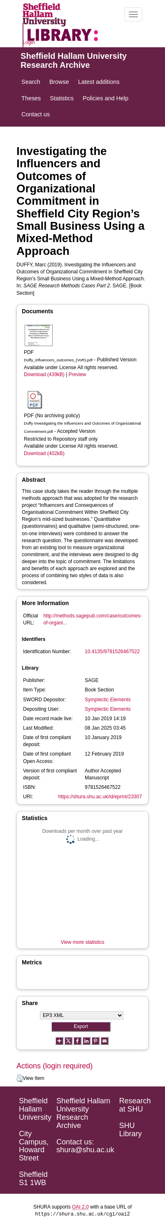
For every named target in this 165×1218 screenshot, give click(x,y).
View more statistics (83, 942)
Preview (77, 374)
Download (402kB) (44, 453)
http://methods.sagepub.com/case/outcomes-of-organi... (92, 619)
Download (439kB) (44, 374)
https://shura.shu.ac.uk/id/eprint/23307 (100, 797)
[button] (19, 1079)
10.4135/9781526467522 (112, 651)
